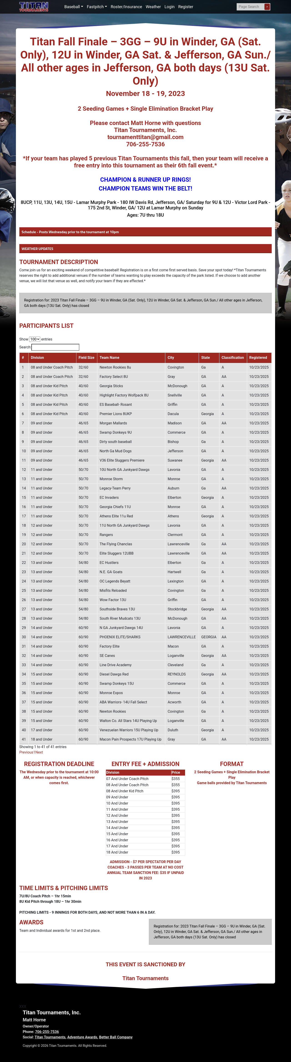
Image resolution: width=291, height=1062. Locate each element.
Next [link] (39, 752)
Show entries (35, 339)
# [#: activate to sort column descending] (23, 357)
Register (185, 6)
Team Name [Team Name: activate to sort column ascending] (109, 357)
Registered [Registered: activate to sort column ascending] (258, 357)
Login (170, 6)
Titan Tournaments (50, 1037)
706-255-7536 (47, 1032)
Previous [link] (26, 752)
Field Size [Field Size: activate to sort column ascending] (87, 357)
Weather (153, 6)
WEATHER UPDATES (37, 248)
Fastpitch (95, 6)
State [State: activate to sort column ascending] (205, 357)
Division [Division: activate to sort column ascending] (37, 357)
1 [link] (34, 752)
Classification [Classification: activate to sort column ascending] (233, 357)
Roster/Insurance (126, 6)
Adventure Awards (82, 1037)
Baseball (72, 6)
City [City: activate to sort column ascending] (171, 357)
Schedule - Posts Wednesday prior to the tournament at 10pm (70, 232)
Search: (49, 347)
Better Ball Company (116, 1037)
